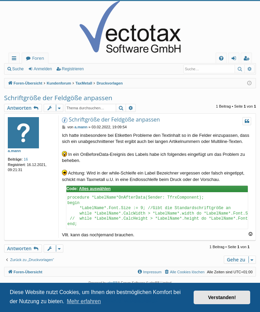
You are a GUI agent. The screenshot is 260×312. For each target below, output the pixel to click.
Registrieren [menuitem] (248, 59)
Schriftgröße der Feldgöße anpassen (58, 97)
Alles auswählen (94, 188)
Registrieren (73, 69)
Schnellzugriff (15, 59)
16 (26, 159)
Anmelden (43, 69)
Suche (18, 69)
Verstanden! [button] (222, 297)
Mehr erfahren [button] (84, 301)
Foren (38, 58)
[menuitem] (221, 58)
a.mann (14, 151)
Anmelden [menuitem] (235, 59)
